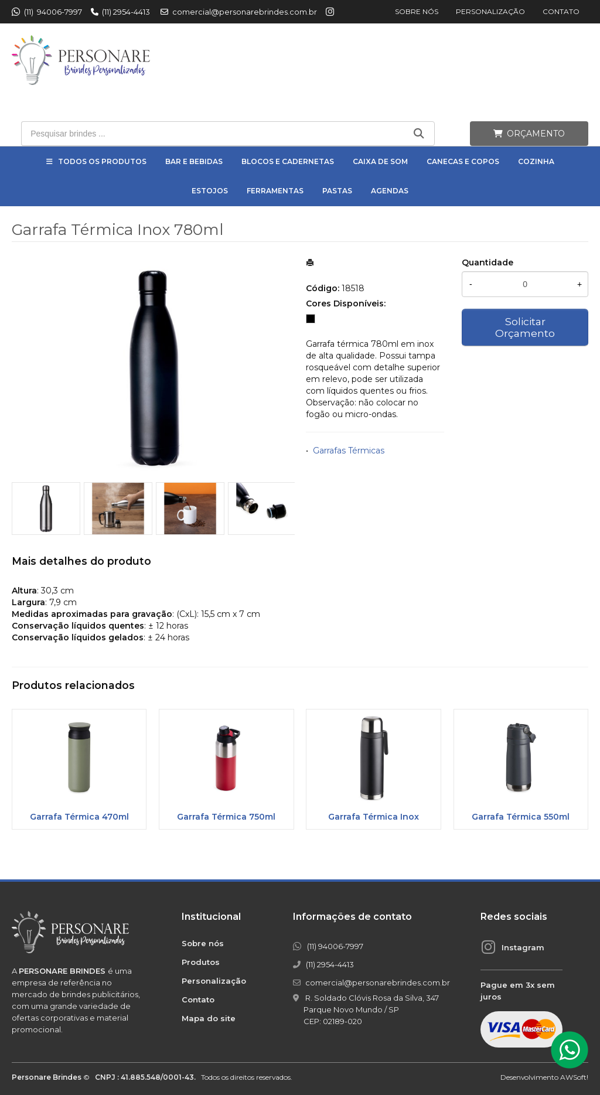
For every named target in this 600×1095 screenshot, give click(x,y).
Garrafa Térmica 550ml (521, 816)
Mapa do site (209, 1018)
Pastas (337, 190)
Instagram (523, 947)
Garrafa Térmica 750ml (226, 816)
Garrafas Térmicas (348, 450)
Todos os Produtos (102, 161)
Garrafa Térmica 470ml (79, 816)
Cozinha (536, 161)
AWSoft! (574, 1077)
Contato (561, 11)
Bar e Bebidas (194, 161)
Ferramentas (275, 190)
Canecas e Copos (463, 161)
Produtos (201, 962)
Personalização (490, 11)
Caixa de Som (380, 161)
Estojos (210, 190)
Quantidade (487, 262)
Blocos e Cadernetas (287, 161)
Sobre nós (416, 11)
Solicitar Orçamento (525, 327)
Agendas (389, 190)
